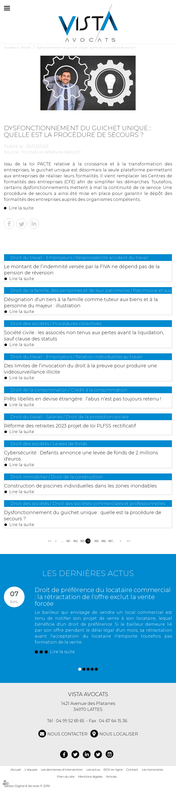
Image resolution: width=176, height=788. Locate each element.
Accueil (26, 47)
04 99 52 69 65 (70, 720)
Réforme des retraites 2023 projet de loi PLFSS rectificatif (70, 426)
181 (68, 541)
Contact (132, 769)
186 (103, 541)
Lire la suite (21, 208)
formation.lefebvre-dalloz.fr (51, 152)
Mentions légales (90, 776)
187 (110, 541)
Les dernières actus (88, 573)
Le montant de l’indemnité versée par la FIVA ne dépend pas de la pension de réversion (82, 270)
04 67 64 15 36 (113, 720)
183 (82, 541)
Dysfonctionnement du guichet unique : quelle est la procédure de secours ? (86, 47)
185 (96, 541)
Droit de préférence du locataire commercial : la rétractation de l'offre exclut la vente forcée (103, 596)
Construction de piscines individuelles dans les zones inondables (80, 486)
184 (89, 541)
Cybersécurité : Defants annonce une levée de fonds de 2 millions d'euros (81, 456)
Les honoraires (152, 769)
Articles (111, 776)
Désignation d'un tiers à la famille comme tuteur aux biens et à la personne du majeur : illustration (81, 303)
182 (75, 541)
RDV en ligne (113, 769)
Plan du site (66, 776)
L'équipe (31, 769)
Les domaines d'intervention (62, 769)
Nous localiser (118, 734)
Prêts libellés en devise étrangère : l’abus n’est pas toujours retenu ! (82, 399)
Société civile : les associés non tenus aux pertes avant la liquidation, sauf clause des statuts (84, 336)
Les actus (93, 769)
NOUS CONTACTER (67, 734)
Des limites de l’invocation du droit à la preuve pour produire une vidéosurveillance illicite (80, 369)
